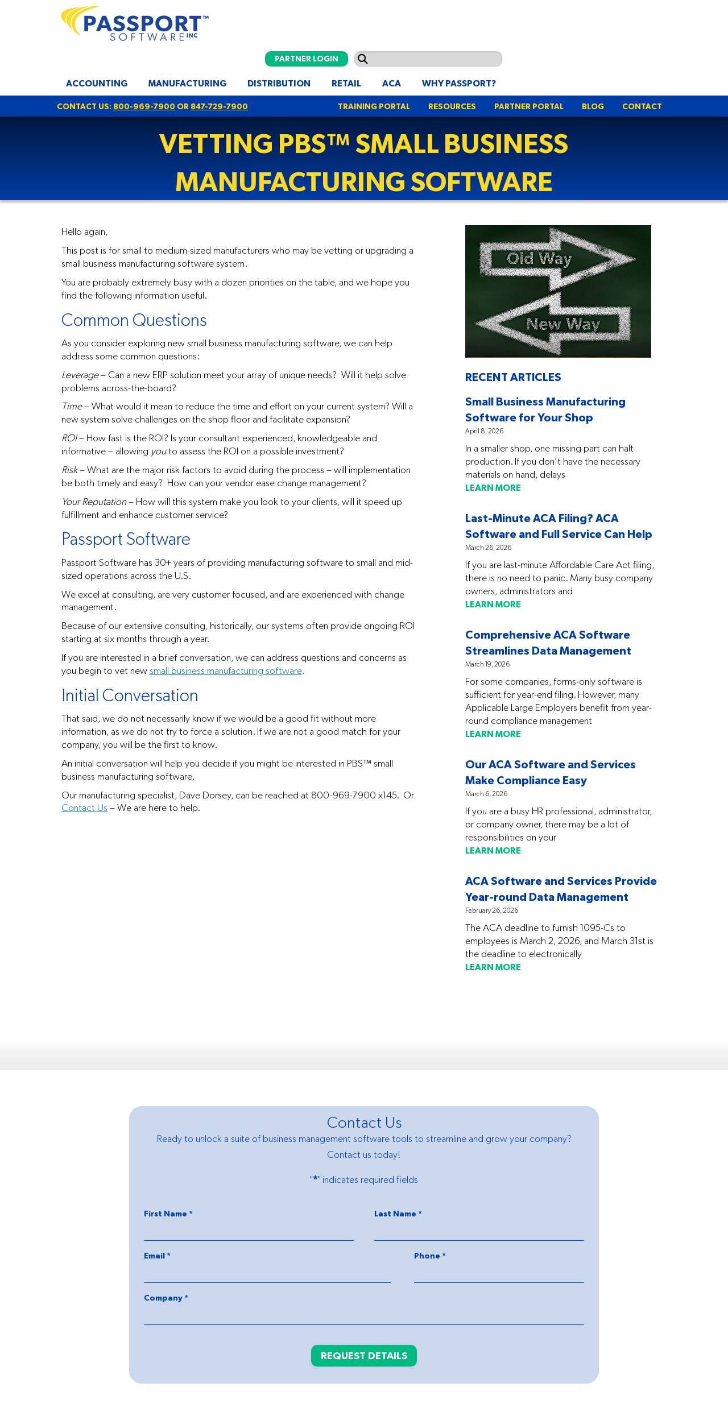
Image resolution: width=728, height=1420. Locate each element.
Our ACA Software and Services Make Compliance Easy (550, 771)
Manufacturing (187, 83)
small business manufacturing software (225, 670)
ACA (391, 83)
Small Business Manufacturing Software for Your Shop (545, 409)
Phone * (430, 1255)
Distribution (279, 83)
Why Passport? (459, 83)
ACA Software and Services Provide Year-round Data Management (561, 888)
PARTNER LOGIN (306, 58)
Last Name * (398, 1213)
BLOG (593, 106)
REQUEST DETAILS (364, 1355)
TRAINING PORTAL (374, 106)
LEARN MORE (493, 487)
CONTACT (642, 106)
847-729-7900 (219, 106)
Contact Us (84, 807)
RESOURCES (452, 106)
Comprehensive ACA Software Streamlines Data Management (548, 642)
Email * (157, 1255)
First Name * (168, 1213)
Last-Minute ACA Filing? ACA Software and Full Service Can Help (558, 525)
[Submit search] (362, 59)
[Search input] (428, 59)
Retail (346, 83)
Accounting (96, 83)
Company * (166, 1297)
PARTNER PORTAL (529, 106)
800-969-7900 (144, 106)
